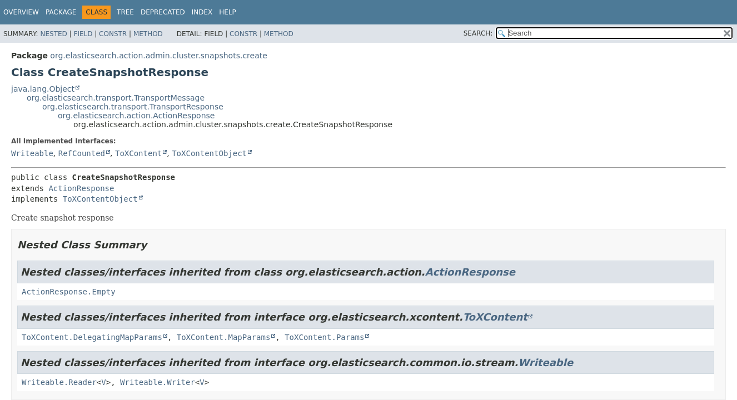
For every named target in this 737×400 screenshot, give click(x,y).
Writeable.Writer (157, 382)
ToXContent (138, 153)
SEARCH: (478, 33)
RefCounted (81, 153)
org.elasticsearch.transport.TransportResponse (132, 106)
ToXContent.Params (324, 337)
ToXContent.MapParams (224, 337)
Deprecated (163, 12)
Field (82, 34)
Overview (21, 12)
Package (61, 12)
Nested (53, 34)
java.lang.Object (42, 88)
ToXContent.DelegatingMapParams (92, 337)
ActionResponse (81, 188)
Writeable (32, 153)
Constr (113, 34)
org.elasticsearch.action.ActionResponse (136, 115)
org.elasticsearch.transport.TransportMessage (116, 97)
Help (227, 12)
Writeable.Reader (59, 382)
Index (202, 12)
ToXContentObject (209, 153)
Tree (125, 12)
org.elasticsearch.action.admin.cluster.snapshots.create (158, 55)
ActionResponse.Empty (69, 291)
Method (148, 34)
